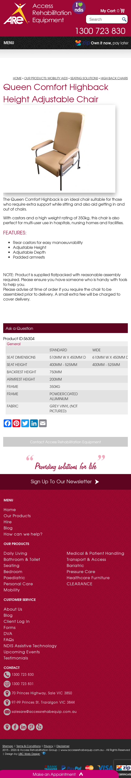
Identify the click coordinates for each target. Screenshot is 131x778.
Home (17, 78)
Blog (8, 528)
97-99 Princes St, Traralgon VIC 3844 (43, 702)
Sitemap (7, 746)
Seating (12, 565)
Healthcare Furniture (88, 577)
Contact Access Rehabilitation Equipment (65, 441)
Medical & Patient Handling (95, 553)
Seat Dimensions (21, 357)
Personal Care (18, 583)
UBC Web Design (29, 754)
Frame (12, 386)
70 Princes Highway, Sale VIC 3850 (42, 693)
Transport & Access (86, 559)
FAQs (9, 639)
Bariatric (75, 565)
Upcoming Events (22, 652)
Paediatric (14, 577)
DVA (8, 633)
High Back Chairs (114, 78)
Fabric (12, 406)
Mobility (12, 590)
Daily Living (15, 553)
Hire (8, 522)
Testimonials (16, 658)
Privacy (48, 746)
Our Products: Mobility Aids (46, 78)
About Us (13, 609)
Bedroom (13, 571)
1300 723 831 (23, 684)
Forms (10, 627)
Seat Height (17, 364)
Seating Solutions (84, 78)
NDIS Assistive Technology (30, 645)
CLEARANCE (80, 583)
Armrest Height (21, 379)
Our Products (17, 515)
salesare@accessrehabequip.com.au (44, 711)
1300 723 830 (100, 30)
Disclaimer (62, 746)
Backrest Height (21, 371)
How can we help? (23, 534)
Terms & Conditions (28, 746)
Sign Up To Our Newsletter (65, 481)
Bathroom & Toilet (22, 559)
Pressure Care (81, 571)
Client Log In (17, 621)
